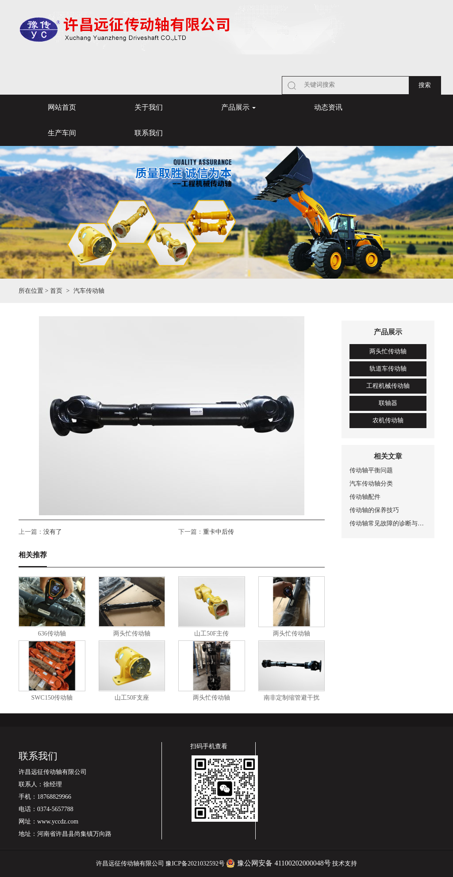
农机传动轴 (387, 420)
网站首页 (62, 107)
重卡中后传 (218, 531)
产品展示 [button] (238, 107)
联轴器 (388, 403)
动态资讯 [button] (328, 107)
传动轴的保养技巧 (374, 510)
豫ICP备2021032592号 (195, 863)
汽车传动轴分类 (371, 483)
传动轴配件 (364, 497)
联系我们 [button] (148, 133)
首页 (56, 290)
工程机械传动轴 (388, 386)
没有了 (52, 531)
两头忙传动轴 (388, 351)
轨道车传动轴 (388, 368)
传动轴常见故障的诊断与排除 (387, 523)
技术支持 (344, 863)
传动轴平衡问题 (371, 470)
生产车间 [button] (62, 133)
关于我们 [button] (148, 107)
